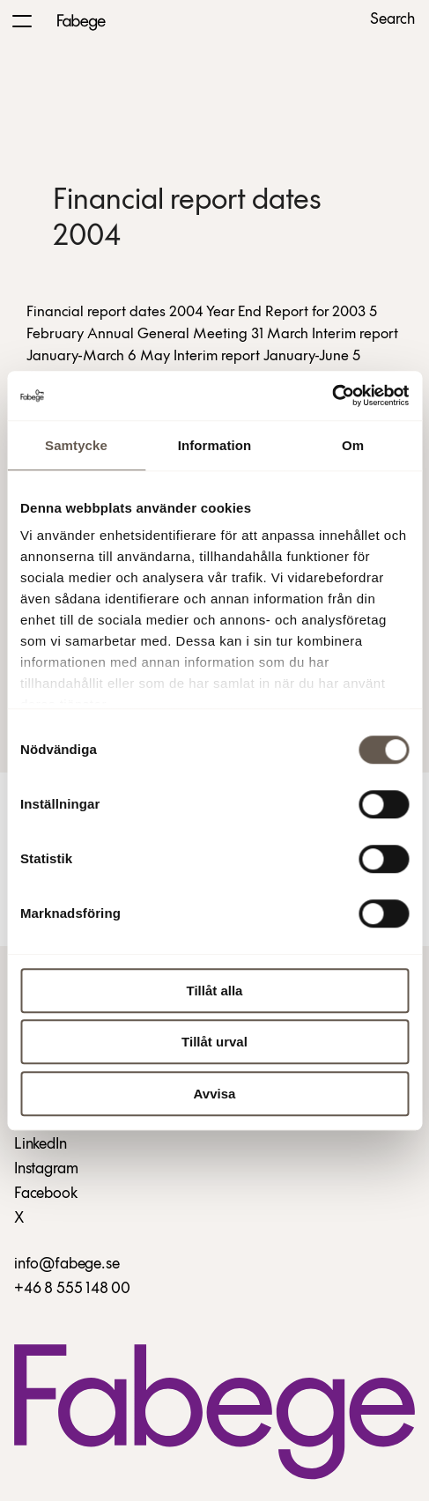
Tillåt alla (215, 990)
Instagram (46, 1169)
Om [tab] (353, 445)
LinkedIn (40, 1144)
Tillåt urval (214, 1041)
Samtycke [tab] (76, 445)
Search (392, 20)
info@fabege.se (66, 1264)
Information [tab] (215, 445)
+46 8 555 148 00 (72, 1289)
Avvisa (215, 1093)
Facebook (46, 1194)
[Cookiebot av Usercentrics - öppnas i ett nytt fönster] (332, 395)
